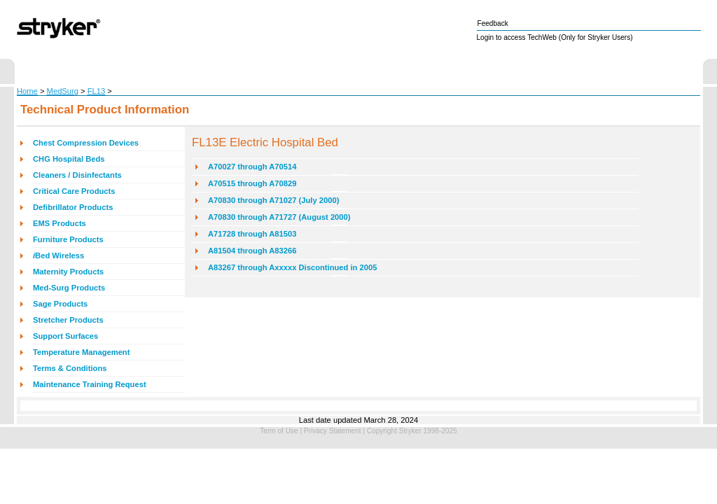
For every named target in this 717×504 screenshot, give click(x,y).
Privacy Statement (332, 431)
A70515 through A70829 (252, 183)
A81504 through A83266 (252, 250)
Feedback (493, 23)
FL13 (97, 91)
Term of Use (279, 431)
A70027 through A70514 (252, 166)
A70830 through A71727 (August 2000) (279, 217)
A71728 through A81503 (252, 234)
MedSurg (62, 91)
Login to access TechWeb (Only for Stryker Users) (555, 37)
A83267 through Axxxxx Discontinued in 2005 (292, 267)
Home (27, 91)
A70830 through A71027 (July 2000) (273, 200)
